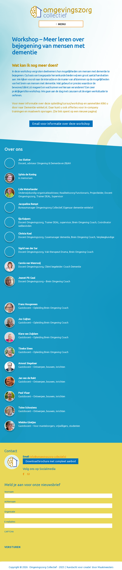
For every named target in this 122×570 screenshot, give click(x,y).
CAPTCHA (9, 531)
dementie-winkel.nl (83, 207)
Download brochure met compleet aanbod (50, 461)
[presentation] (26, 539)
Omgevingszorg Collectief (61, 12)
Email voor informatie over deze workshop (61, 123)
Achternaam (10, 501)
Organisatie (9, 512)
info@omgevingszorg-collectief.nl (48, 456)
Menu (62, 24)
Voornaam (9, 492)
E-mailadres (9, 522)
